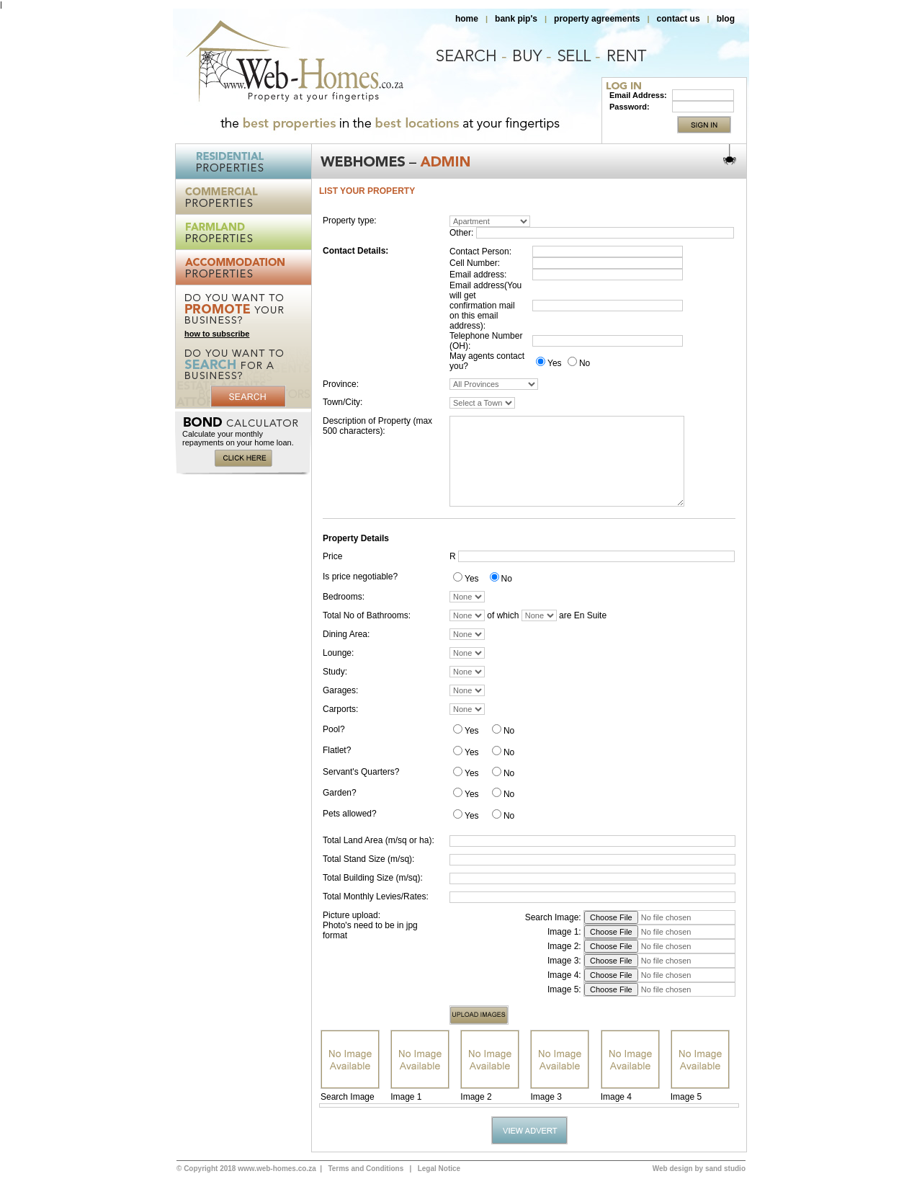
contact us (678, 19)
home (466, 19)
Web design (673, 1168)
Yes (554, 363)
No (584, 363)
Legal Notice (439, 1168)
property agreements (597, 19)
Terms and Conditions (365, 1168)
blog (726, 19)
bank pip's (516, 19)
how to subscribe (216, 333)
